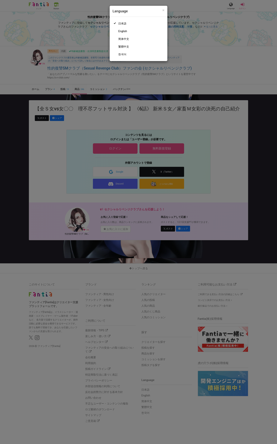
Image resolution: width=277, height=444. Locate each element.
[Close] (163, 10)
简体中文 (123, 38)
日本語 (122, 23)
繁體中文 (123, 46)
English (122, 31)
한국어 (122, 54)
